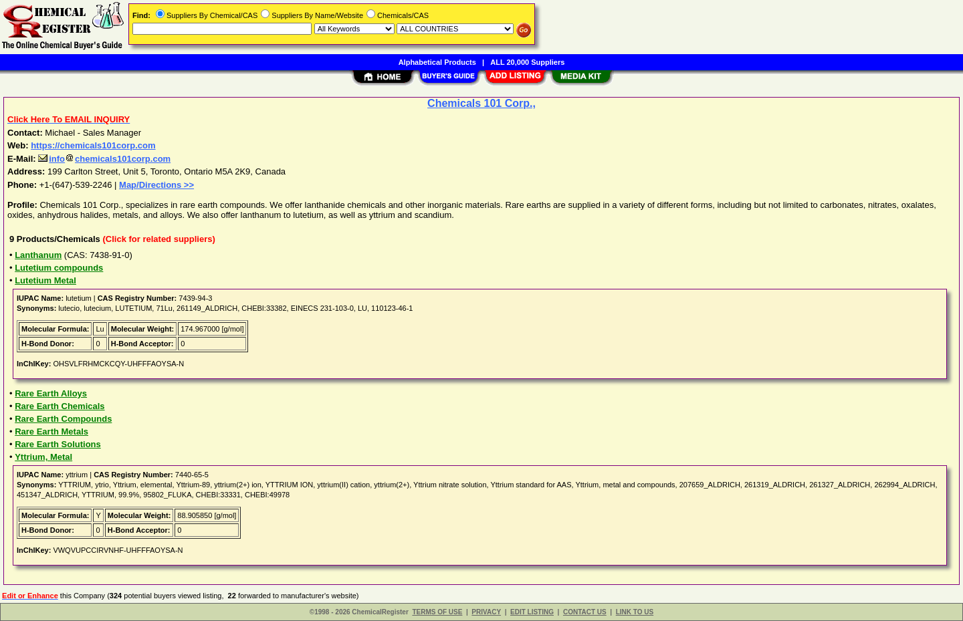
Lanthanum (38, 255)
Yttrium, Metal (43, 457)
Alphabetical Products (437, 62)
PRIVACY (486, 612)
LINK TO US (634, 612)
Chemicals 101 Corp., (481, 103)
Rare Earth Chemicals (59, 406)
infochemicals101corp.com (104, 159)
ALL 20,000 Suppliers (527, 62)
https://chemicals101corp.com (93, 145)
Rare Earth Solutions (58, 444)
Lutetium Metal (45, 280)
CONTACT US (585, 612)
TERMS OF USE (437, 612)
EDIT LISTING (532, 612)
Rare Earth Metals (51, 431)
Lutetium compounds (59, 268)
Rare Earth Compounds (63, 419)
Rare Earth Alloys (51, 393)
